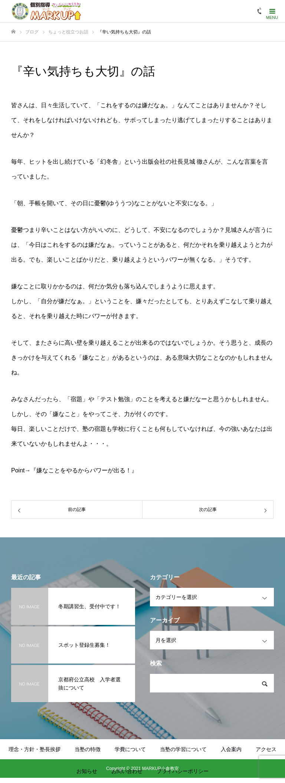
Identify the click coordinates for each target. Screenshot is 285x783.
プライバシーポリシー (183, 771)
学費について (130, 749)
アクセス (266, 749)
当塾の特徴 (88, 749)
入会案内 (231, 749)
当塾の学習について (183, 749)
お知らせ (86, 771)
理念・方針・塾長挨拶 (34, 749)
